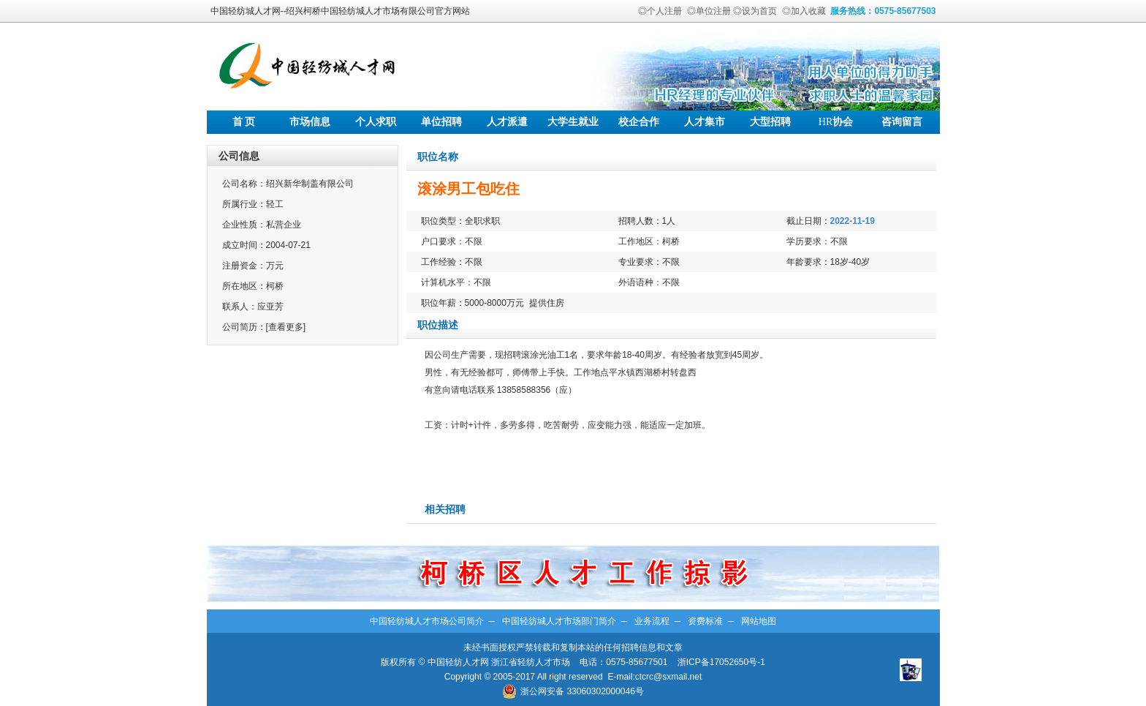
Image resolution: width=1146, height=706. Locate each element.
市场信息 (309, 121)
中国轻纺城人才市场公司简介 (427, 621)
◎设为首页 (755, 11)
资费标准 (705, 621)
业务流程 (651, 621)
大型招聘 (770, 121)
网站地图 (758, 621)
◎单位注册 (709, 11)
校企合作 (638, 121)
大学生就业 (573, 121)
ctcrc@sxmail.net (668, 677)
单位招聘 (441, 121)
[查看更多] (286, 327)
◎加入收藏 (804, 11)
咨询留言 (901, 121)
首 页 (244, 121)
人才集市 (704, 121)
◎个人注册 (660, 11)
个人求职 (375, 121)
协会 (836, 121)
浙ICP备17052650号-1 (721, 662)
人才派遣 (507, 121)
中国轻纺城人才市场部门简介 (559, 621)
